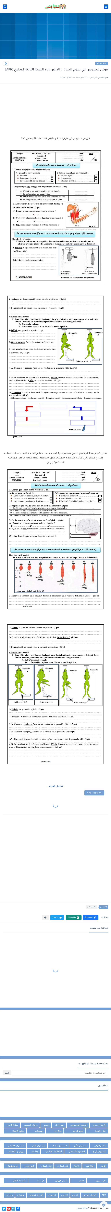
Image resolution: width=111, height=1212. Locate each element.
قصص (81, 1180)
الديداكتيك (59, 1125)
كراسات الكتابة (19, 1180)
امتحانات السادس (54, 1151)
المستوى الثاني (38, 1145)
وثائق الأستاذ (18, 1131)
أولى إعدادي (46, 1166)
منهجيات (39, 1131)
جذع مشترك (12, 1166)
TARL (76, 1166)
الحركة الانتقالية (36, 1195)
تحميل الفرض (55, 786)
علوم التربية (78, 1131)
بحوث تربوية (100, 1180)
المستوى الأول (80, 1145)
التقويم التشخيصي (78, 1125)
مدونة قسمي (82, 1208)
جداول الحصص (31, 1125)
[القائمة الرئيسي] (106, 6)
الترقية (75, 1195)
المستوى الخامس (16, 1145)
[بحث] (5, 6)
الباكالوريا (89, 1166)
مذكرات (58, 1131)
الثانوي (103, 1166)
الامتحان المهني (90, 1195)
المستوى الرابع (99, 1151)
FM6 (104, 1195)
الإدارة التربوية (99, 1125)
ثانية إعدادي (29, 1166)
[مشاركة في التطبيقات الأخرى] (45, 917)
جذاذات (35, 1151)
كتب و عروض (61, 1180)
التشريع (64, 1195)
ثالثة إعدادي (101, 63)
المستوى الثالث (59, 1145)
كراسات (40, 1180)
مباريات (20, 1195)
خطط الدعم (12, 1125)
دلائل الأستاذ (100, 1131)
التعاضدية (52, 1195)
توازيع (46, 1125)
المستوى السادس (77, 1151)
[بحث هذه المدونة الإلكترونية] (60, 1073)
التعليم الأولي (100, 1145)
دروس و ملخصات (16, 1151)
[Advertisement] (55, 36)
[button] (90, 917)
